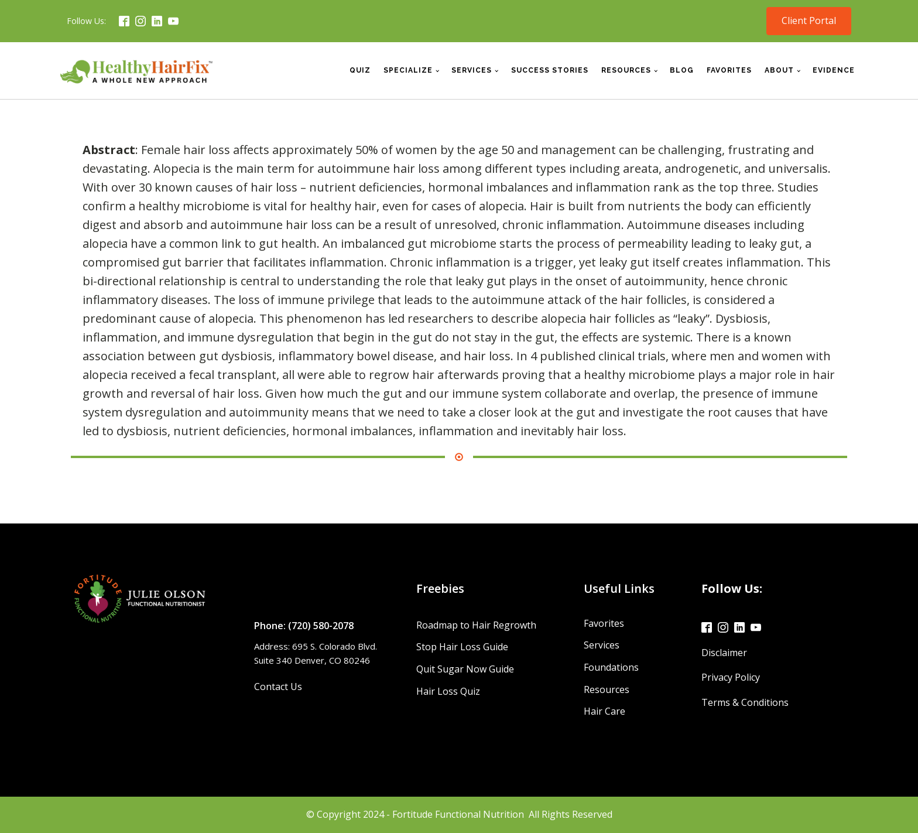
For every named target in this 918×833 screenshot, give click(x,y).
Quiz (360, 70)
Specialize (408, 70)
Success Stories (549, 70)
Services (471, 70)
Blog (682, 70)
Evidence (834, 70)
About (779, 70)
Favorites (729, 70)
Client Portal (809, 20)
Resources (626, 70)
